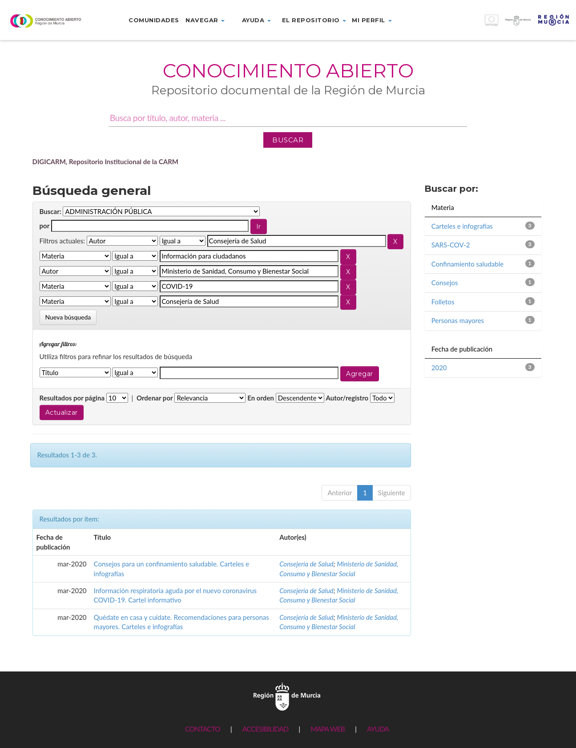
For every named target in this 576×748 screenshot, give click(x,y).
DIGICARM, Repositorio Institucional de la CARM (105, 162)
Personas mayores (457, 320)
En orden (260, 398)
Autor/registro (347, 398)
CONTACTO (202, 728)
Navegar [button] (205, 20)
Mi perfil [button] (371, 20)
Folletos (443, 302)
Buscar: (50, 211)
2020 (439, 368)
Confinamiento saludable (467, 264)
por (45, 226)
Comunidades (154, 20)
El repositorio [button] (314, 20)
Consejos (444, 283)
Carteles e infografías (462, 226)
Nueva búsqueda (68, 317)
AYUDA (378, 728)
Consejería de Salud (306, 564)
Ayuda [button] (256, 20)
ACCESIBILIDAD (265, 728)
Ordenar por (155, 398)
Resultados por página (72, 398)
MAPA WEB (327, 728)
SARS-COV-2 (450, 245)
